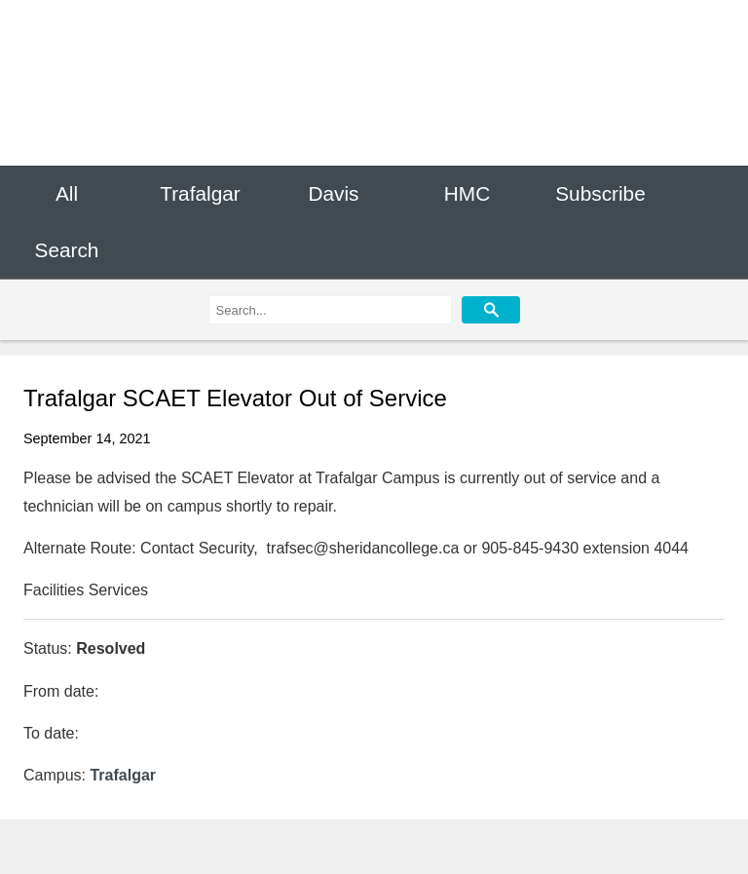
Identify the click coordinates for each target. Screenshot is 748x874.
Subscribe (600, 193)
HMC (467, 193)
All (67, 193)
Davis (333, 193)
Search (67, 251)
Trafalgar (200, 193)
